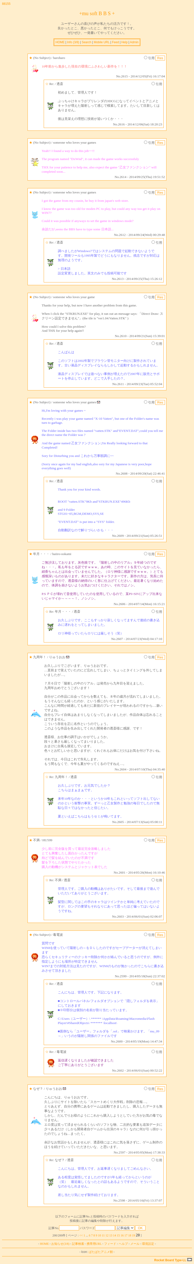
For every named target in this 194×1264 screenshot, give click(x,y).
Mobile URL (101, 42)
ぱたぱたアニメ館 (101, 1252)
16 (122, 1235)
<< (81, 1235)
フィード (110, 1244)
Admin (134, 42)
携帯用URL (94, 1244)
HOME (60, 42)
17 (125, 1235)
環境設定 (148, 1244)
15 (118, 1235)
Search (86, 42)
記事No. (63, 1228)
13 (110, 1235)
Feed (115, 42)
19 (133, 1235)
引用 (149, 58)
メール (134, 1244)
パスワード (97, 1228)
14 (114, 1235)
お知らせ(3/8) (60, 1244)
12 (106, 1235)
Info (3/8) (73, 42)
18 (129, 1235)
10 (99, 1235)
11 (103, 1235)
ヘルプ (123, 1244)
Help (124, 42)
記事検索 (78, 1244)
